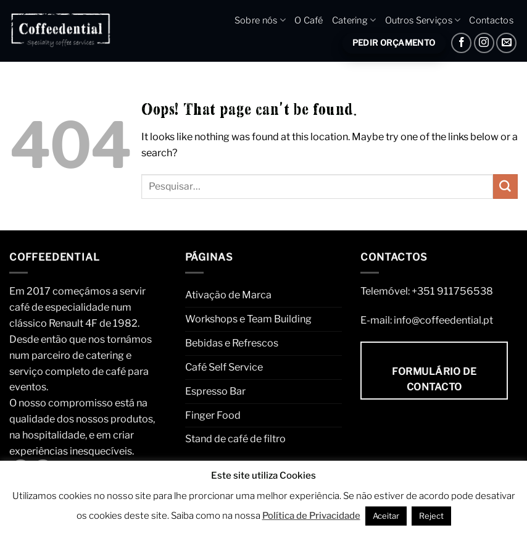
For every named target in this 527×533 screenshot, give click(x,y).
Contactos (491, 20)
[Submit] (505, 186)
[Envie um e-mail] (506, 43)
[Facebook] (461, 43)
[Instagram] (484, 43)
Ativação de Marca (228, 294)
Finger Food (213, 415)
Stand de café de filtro (235, 438)
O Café (308, 20)
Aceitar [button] (386, 516)
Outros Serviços (423, 20)
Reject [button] (431, 516)
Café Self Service (224, 367)
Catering (354, 20)
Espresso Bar (215, 391)
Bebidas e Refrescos (231, 343)
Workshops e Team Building (248, 319)
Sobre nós (260, 20)
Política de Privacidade (311, 515)
